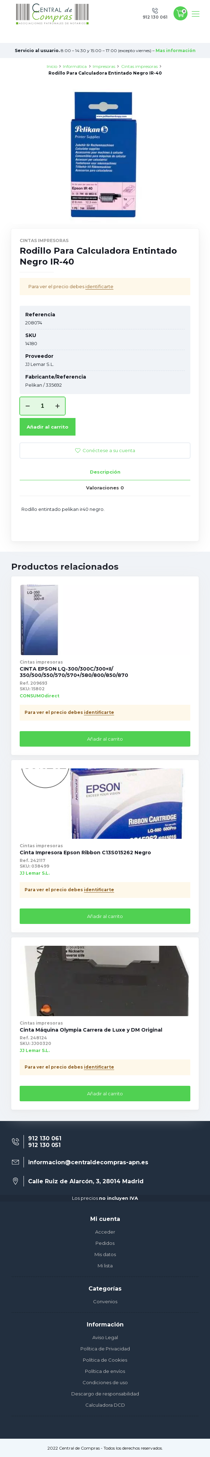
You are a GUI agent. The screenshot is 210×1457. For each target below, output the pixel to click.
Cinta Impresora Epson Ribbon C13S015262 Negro (85, 852)
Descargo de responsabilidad (105, 1393)
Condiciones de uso (105, 1382)
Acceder (105, 1232)
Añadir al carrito (47, 427)
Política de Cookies (105, 1360)
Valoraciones (105, 487)
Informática (75, 66)
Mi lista (105, 1265)
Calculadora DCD (105, 1405)
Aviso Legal (105, 1337)
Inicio (52, 66)
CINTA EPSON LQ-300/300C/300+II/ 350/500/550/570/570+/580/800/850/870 (74, 672)
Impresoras (104, 66)
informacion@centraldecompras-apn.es (88, 1162)
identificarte (99, 286)
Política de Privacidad (105, 1348)
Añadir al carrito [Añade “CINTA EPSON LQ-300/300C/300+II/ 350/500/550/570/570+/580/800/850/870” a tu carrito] (105, 739)
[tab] (105, 472)
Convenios (105, 1301)
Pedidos (105, 1243)
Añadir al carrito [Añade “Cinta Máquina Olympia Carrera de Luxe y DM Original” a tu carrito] (105, 1093)
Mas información (176, 50)
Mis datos (105, 1254)
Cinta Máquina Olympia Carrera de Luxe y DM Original (91, 1030)
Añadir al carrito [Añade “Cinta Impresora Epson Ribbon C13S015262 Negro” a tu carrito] (105, 916)
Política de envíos (105, 1371)
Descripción (105, 472)
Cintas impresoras (139, 66)
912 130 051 (44, 1145)
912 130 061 (44, 1138)
